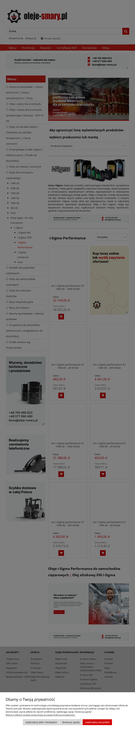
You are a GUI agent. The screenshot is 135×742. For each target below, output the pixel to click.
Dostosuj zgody (71, 722)
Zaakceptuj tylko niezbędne (41, 722)
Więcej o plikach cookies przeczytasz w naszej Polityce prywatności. (40, 714)
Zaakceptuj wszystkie (97, 722)
